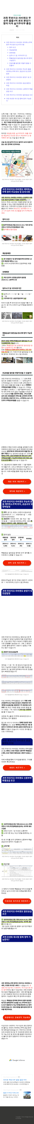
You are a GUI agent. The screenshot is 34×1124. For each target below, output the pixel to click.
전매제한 (12, 53)
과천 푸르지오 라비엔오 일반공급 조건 (19, 95)
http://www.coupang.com (10, 1077)
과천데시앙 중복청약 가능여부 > (18, 1017)
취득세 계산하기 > (17, 491)
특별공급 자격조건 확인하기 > (17, 901)
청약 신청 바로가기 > (17, 563)
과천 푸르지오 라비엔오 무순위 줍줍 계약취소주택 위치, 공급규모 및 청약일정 (18, 71)
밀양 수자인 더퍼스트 (11, 1093)
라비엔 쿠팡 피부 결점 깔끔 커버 (15, 1080)
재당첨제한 (13, 50)
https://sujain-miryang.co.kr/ (11, 1090)
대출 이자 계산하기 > (17, 482)
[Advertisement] (17, 425)
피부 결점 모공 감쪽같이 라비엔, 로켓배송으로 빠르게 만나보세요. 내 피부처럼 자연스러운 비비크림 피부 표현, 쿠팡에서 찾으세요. (16, 1083)
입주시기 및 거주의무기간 (18, 55)
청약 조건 (12, 47)
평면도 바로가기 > (17, 768)
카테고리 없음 (17, 15)
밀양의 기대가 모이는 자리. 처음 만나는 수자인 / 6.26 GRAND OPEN (11, 1096)
